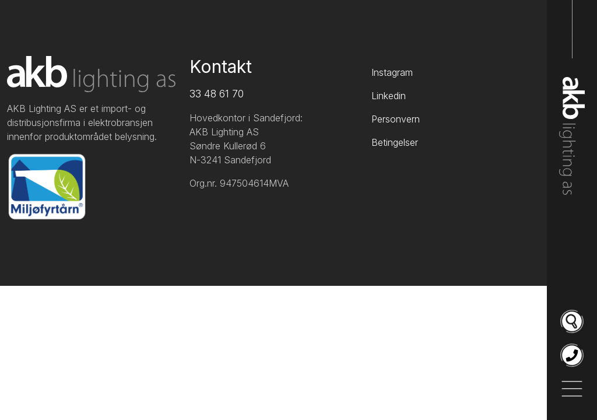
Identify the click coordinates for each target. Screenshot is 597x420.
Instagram (392, 72)
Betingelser (394, 142)
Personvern (395, 119)
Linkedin (388, 96)
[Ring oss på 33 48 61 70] (572, 355)
